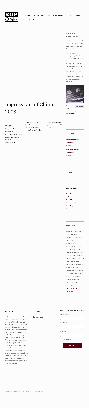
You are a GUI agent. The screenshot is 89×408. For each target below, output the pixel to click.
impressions (15, 137)
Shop (70, 15)
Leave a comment (10, 142)
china (20, 134)
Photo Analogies (56, 15)
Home (27, 15)
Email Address (66, 314)
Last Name (64, 331)
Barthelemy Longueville (73, 196)
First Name (64, 323)
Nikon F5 (8, 140)
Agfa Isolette (13, 134)
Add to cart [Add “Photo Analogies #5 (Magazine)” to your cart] (79, 106)
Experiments (9, 131)
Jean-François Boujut (72, 203)
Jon (67, 209)
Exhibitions (39, 15)
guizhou (7, 137)
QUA (22, 391)
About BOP (31, 20)
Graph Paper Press (37, 391)
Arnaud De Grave (71, 193)
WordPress (16, 391)
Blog (78, 15)
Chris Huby (69, 206)
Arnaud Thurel (70, 200)
